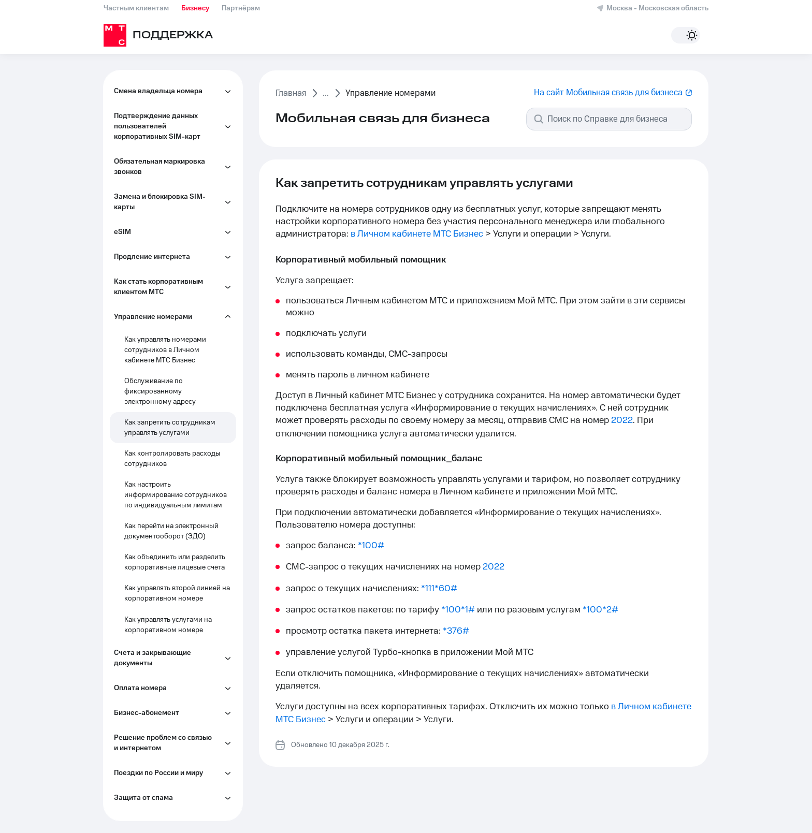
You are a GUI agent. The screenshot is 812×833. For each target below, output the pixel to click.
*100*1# (458, 610)
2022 (622, 420)
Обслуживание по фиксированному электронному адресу (160, 391)
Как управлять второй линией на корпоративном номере (177, 593)
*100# (371, 545)
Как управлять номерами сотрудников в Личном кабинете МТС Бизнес (165, 350)
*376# (456, 631)
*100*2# (600, 610)
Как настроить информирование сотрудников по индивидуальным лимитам (175, 494)
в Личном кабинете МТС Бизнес (417, 234)
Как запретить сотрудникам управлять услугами (169, 427)
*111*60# (439, 588)
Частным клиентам (136, 8)
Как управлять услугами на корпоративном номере (168, 625)
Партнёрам (241, 8)
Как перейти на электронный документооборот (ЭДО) (171, 531)
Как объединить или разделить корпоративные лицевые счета (174, 562)
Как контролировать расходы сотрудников (172, 458)
